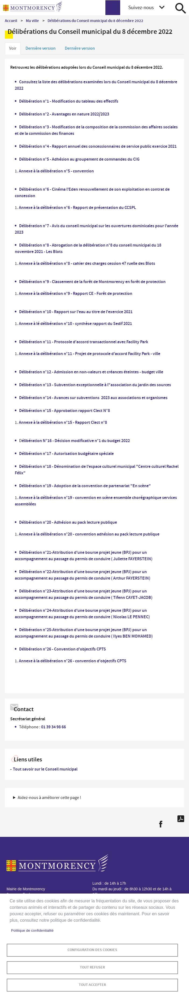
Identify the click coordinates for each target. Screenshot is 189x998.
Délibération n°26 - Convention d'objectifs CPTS (62, 649)
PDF (180, 818)
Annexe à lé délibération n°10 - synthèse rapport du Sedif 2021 (75, 323)
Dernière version (41, 48)
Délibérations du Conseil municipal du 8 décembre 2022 (95, 20)
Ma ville (32, 20)
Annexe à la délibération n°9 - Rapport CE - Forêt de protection (75, 293)
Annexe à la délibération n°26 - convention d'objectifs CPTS (72, 661)
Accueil (11, 20)
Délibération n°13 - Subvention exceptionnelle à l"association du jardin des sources (95, 385)
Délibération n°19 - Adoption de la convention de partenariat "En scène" (85, 486)
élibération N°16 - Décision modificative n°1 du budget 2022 (76, 440)
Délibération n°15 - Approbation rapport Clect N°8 (64, 410)
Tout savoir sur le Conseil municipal (45, 769)
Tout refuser (92, 967)
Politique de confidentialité (32, 930)
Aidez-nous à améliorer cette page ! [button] (49, 797)
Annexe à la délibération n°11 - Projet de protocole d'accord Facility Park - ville (89, 353)
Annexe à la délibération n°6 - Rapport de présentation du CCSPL (77, 207)
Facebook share (160, 824)
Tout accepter (92, 984)
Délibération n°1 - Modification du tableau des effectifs (68, 101)
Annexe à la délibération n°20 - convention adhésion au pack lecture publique (89, 534)
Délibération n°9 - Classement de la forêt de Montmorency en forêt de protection (92, 281)
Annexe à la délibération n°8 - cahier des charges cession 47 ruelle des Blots (87, 263)
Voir (12, 48)
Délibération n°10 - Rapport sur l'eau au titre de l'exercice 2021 (76, 311)
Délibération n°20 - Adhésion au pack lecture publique (68, 522)
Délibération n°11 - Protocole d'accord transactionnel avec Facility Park (83, 342)
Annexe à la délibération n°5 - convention (56, 171)
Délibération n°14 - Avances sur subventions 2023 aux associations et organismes (93, 397)
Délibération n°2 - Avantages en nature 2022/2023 (64, 114)
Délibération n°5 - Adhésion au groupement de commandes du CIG (79, 159)
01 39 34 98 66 (53, 727)
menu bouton (112, 7)
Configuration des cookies (92, 950)
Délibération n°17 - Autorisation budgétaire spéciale (66, 453)
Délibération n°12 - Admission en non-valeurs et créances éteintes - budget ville (91, 372)
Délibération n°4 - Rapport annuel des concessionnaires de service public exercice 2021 (98, 146)
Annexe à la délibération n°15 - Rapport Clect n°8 (63, 422)
